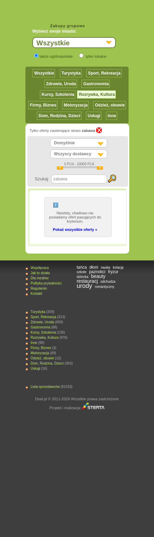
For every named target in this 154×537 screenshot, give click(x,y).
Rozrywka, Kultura (97, 94)
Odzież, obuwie (110, 105)
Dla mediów (39, 278)
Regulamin (39, 288)
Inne (112, 115)
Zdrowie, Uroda (61, 83)
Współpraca (40, 268)
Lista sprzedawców (45, 387)
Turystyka (71, 73)
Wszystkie (44, 73)
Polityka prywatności (46, 283)
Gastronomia (96, 83)
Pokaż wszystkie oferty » (75, 229)
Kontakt (36, 293)
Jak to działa (40, 273)
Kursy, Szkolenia (58, 94)
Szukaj (41, 178)
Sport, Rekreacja (104, 73)
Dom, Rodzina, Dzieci (59, 115)
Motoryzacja (76, 105)
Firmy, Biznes (43, 105)
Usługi (94, 115)
